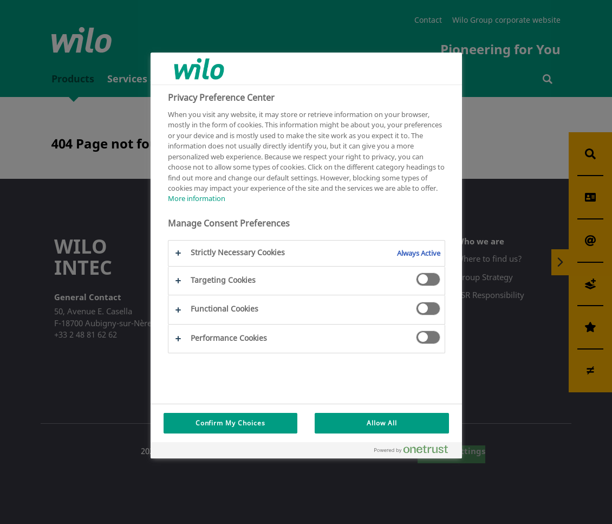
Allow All (382, 423)
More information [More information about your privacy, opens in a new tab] (196, 198)
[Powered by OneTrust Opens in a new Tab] (415, 451)
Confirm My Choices (230, 423)
